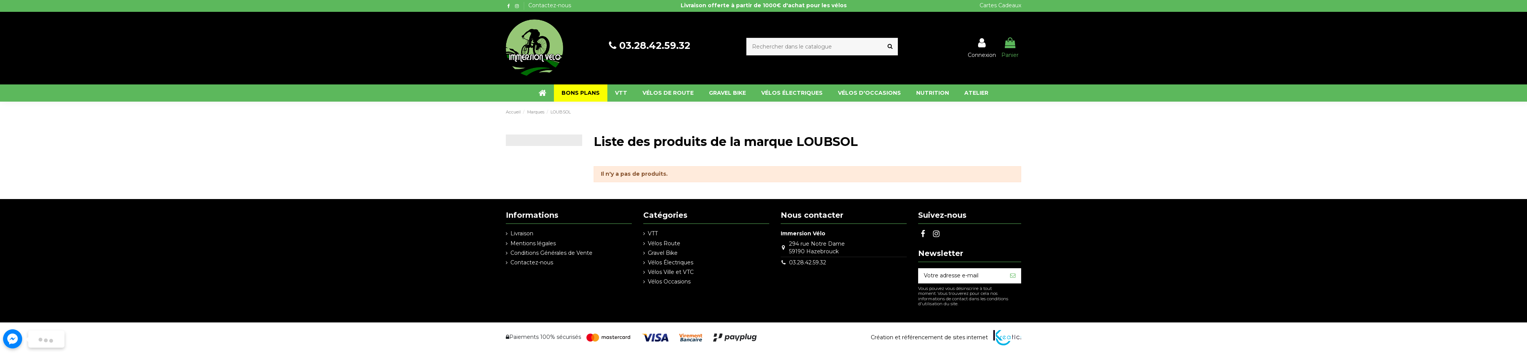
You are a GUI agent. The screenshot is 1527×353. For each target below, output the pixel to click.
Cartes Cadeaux (1000, 5)
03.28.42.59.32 (654, 45)
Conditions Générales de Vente (551, 252)
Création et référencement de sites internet (929, 337)
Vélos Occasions (669, 281)
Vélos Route (664, 243)
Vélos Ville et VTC (671, 272)
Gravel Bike (663, 252)
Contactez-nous (549, 5)
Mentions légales (533, 243)
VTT (653, 233)
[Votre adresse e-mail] (961, 276)
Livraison (521, 233)
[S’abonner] (1013, 276)
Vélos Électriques (670, 262)
